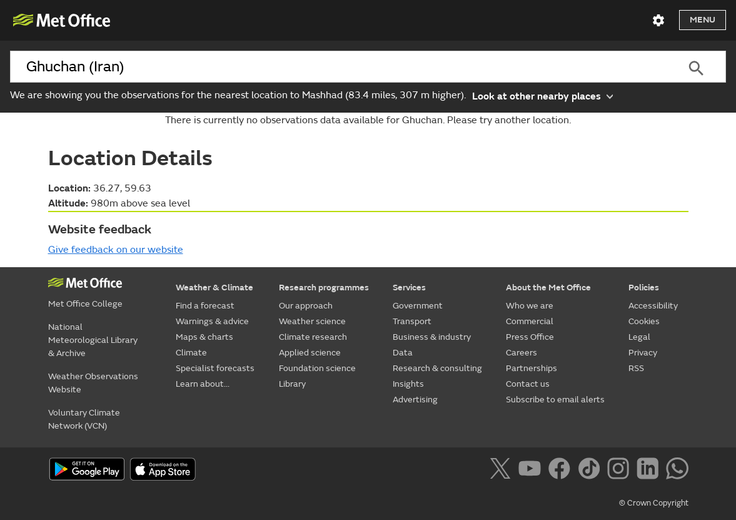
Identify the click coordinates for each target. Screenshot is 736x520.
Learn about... (202, 384)
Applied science (310, 352)
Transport (412, 321)
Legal (639, 337)
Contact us (528, 384)
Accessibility (653, 305)
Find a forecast (205, 305)
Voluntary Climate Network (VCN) (84, 419)
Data (403, 352)
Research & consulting (437, 368)
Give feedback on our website (115, 249)
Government (418, 305)
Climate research (313, 337)
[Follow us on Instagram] (620, 470)
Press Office (530, 337)
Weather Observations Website (93, 383)
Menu (702, 19)
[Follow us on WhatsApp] (677, 470)
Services (409, 287)
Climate (191, 352)
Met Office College (85, 303)
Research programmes (324, 287)
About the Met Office (548, 287)
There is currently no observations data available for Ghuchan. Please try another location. (368, 120)
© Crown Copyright (653, 503)
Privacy (642, 352)
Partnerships (531, 368)
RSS (636, 368)
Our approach (306, 305)
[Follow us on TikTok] (591, 470)
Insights (408, 384)
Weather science (312, 321)
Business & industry (432, 337)
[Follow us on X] (502, 470)
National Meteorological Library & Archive (93, 340)
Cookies (644, 321)
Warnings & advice (212, 321)
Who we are (529, 305)
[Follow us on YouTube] (531, 470)
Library (292, 384)
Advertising (415, 399)
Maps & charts (204, 337)
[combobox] (338, 67)
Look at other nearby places (542, 95)
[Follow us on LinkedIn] (650, 470)
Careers (521, 352)
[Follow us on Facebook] (561, 470)
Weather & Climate (214, 287)
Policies (643, 287)
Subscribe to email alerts (555, 399)
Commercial (529, 321)
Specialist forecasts (215, 368)
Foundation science (317, 368)
